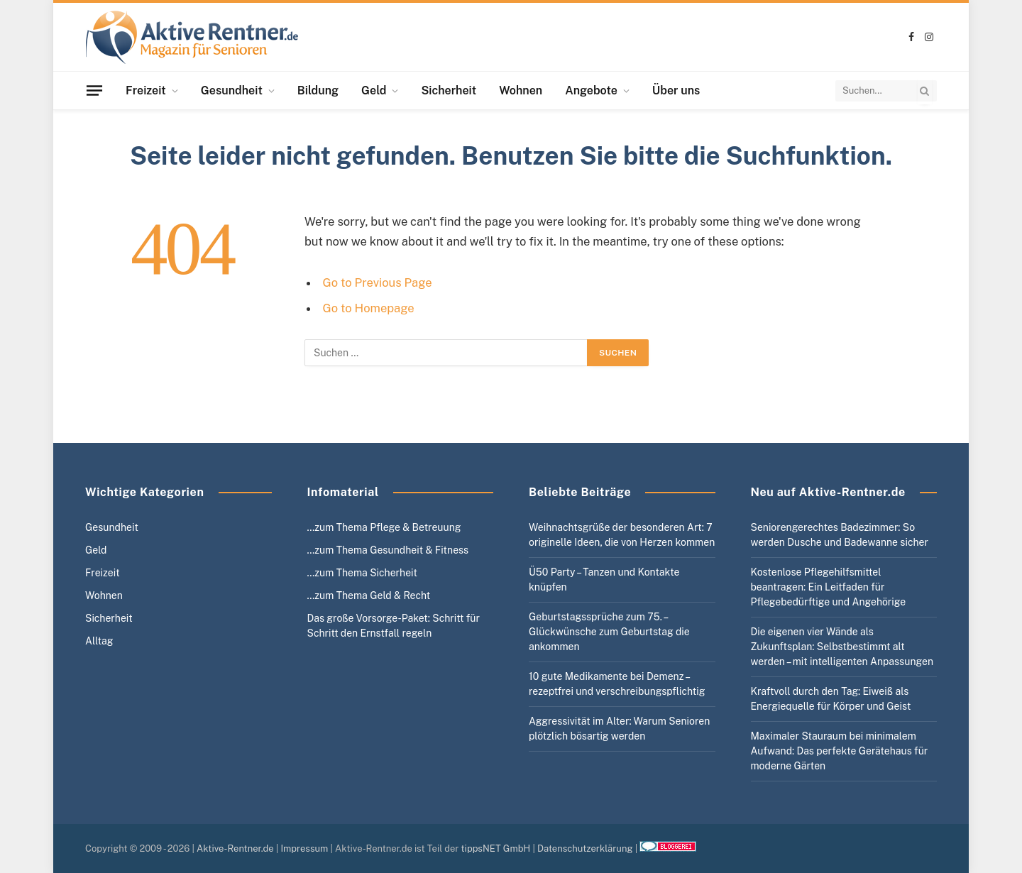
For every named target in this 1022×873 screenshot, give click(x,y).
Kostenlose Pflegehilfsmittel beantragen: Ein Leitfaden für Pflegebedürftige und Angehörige (828, 587)
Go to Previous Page (377, 282)
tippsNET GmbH (496, 848)
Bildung (318, 90)
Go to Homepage (368, 308)
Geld (373, 90)
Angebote (591, 90)
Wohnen (520, 90)
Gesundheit (232, 90)
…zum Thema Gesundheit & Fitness (388, 550)
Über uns (676, 90)
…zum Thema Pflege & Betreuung (384, 527)
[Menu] (94, 90)
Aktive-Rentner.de (235, 848)
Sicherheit (448, 90)
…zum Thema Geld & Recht (369, 595)
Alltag (99, 641)
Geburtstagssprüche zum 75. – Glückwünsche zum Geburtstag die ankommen (609, 631)
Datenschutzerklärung (585, 848)
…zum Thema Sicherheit (362, 572)
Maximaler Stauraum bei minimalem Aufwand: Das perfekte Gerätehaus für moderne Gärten (839, 751)
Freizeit (146, 90)
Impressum (304, 848)
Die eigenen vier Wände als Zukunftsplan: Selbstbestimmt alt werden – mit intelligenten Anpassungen (842, 646)
